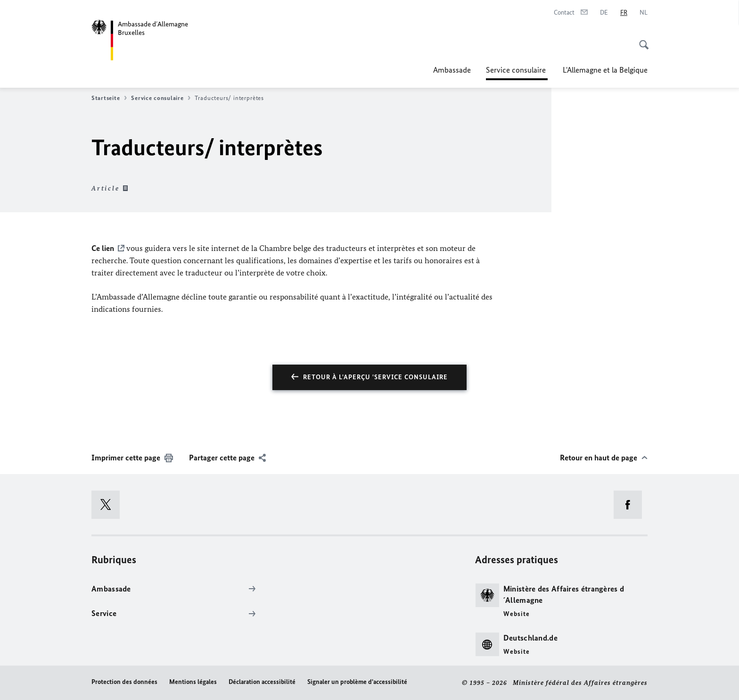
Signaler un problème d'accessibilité (357, 682)
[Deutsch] (604, 12)
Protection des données (124, 682)
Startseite (109, 98)
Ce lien (102, 248)
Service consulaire (517, 69)
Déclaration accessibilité (262, 682)
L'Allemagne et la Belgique (605, 70)
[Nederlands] (644, 12)
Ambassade (452, 70)
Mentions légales (193, 682)
